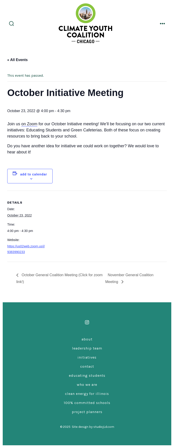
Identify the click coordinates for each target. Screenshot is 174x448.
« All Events (17, 60)
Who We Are (87, 384)
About (87, 339)
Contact (87, 366)
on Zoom (29, 124)
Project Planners (87, 412)
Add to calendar (33, 174)
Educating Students (87, 375)
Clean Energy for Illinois (87, 393)
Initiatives (87, 357)
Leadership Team (87, 348)
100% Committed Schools (87, 403)
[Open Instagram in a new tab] (87, 322)
